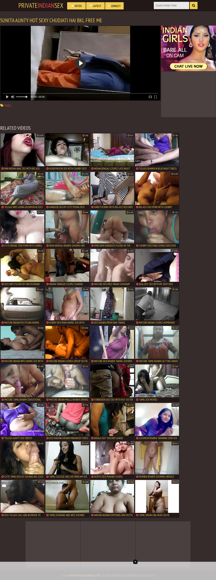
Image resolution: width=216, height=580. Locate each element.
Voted (76, 6)
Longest (114, 6)
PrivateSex (40, 5)
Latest (95, 6)
